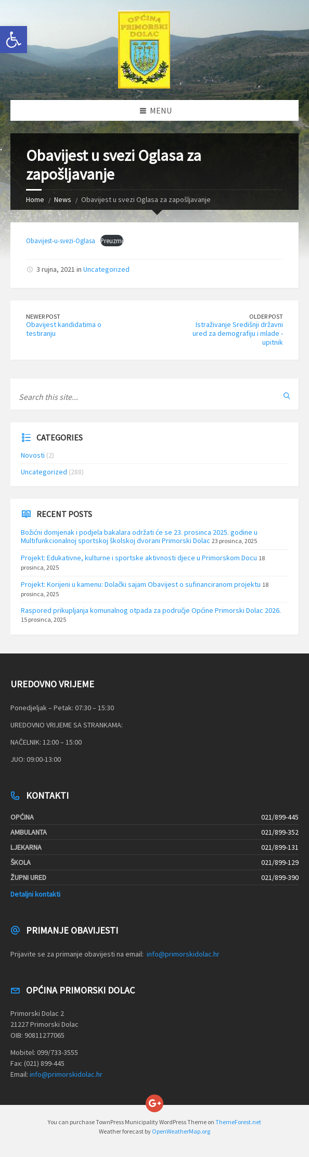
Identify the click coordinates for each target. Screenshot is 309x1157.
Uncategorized (106, 269)
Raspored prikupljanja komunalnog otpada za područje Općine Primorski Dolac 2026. (151, 610)
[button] (13, 39)
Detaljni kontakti (35, 894)
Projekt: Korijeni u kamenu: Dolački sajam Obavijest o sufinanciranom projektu (141, 584)
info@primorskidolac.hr (183, 954)
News (62, 199)
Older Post (266, 316)
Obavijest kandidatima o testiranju (63, 329)
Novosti (33, 455)
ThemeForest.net (238, 1122)
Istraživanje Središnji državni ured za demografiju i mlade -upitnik (237, 333)
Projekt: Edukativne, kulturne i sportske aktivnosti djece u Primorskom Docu (139, 557)
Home (35, 199)
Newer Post (43, 316)
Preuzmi (111, 240)
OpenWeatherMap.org (181, 1131)
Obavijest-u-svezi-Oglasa (60, 240)
